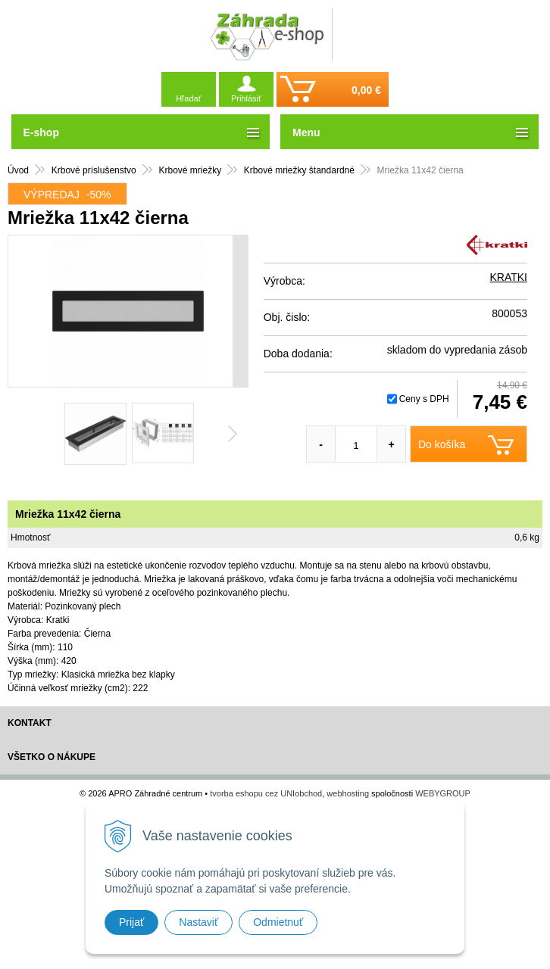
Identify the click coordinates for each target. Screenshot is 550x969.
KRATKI (508, 277)
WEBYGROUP (442, 793)
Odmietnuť (278, 922)
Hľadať (189, 98)
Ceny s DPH (424, 399)
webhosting (348, 793)
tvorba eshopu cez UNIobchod (266, 793)
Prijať (131, 922)
